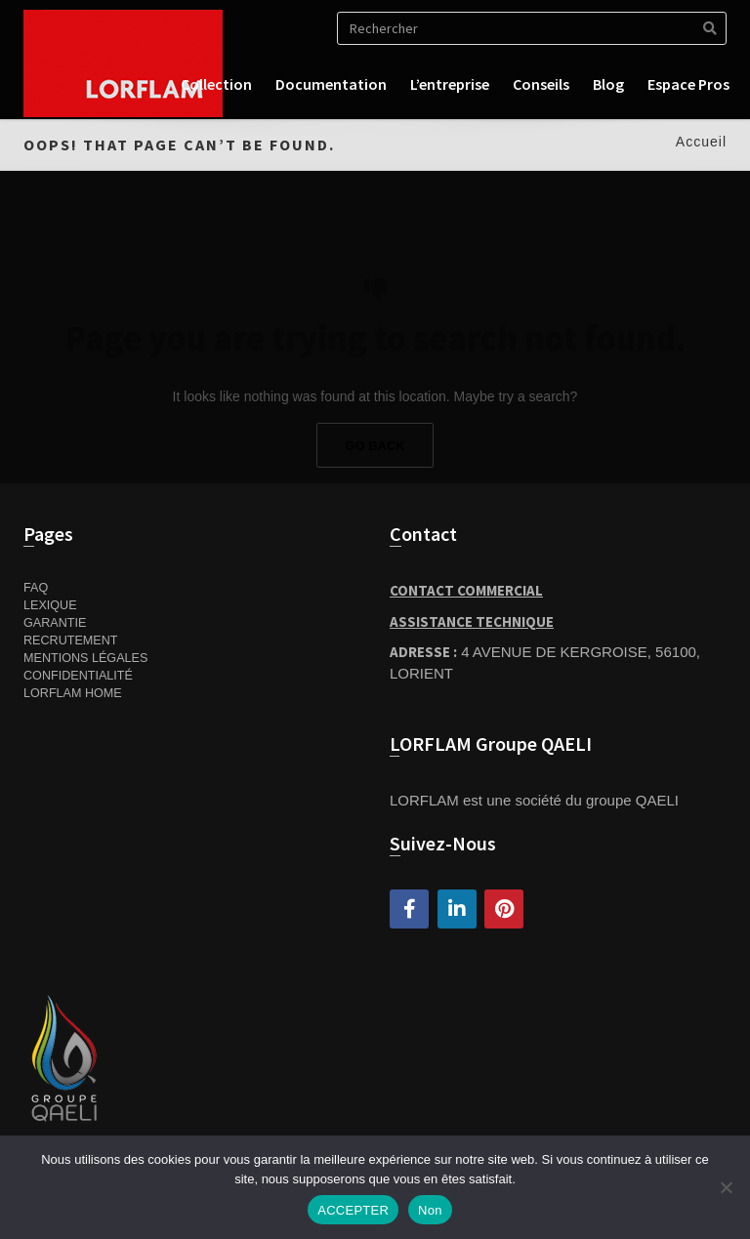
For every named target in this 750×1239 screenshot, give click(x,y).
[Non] (725, 1187)
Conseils (541, 84)
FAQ (35, 588)
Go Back (374, 445)
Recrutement (70, 640)
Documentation (331, 84)
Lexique (50, 605)
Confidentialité (78, 675)
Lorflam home (72, 693)
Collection (216, 84)
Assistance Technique (472, 621)
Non (430, 1210)
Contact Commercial (466, 590)
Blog (608, 84)
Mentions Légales (85, 658)
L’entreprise (449, 84)
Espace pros (688, 84)
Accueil (701, 141)
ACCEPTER (353, 1210)
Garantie (54, 623)
